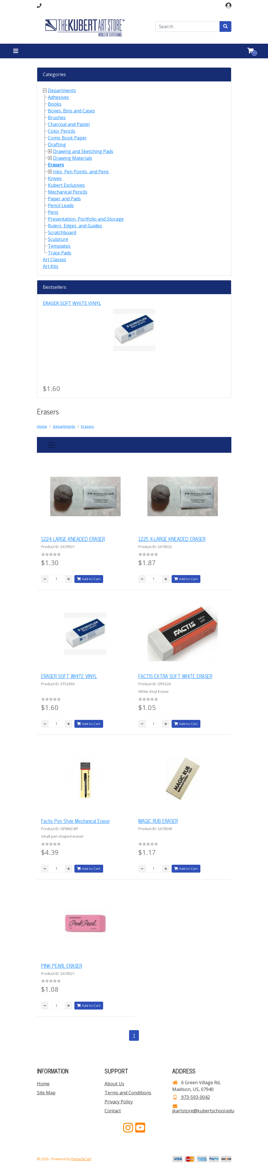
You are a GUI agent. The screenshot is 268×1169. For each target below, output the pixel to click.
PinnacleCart (81, 1159)
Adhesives (58, 97)
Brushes (57, 117)
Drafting (57, 144)
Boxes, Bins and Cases (71, 111)
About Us (114, 1084)
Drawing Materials (72, 158)
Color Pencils (61, 131)
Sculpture (58, 239)
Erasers (56, 165)
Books (54, 104)
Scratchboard (62, 232)
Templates (59, 246)
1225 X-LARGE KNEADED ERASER (171, 538)
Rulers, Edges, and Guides (75, 226)
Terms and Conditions (128, 1093)
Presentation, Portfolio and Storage (86, 219)
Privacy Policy (119, 1102)
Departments (62, 90)
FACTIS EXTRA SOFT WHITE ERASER (175, 676)
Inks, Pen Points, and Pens (81, 171)
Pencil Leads (61, 205)
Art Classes (54, 259)
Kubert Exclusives (66, 185)
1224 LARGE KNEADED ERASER (73, 538)
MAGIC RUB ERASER (158, 821)
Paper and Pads (64, 199)
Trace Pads (59, 253)
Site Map (46, 1093)
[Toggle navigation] (16, 51)
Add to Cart (89, 579)
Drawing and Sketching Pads (83, 151)
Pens (53, 212)
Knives (55, 178)
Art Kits (50, 266)
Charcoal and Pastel (69, 124)
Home (42, 426)
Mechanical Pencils (67, 192)
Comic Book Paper (67, 138)
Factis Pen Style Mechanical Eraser (75, 821)
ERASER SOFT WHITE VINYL (72, 303)
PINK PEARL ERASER (61, 965)
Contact (113, 1111)
